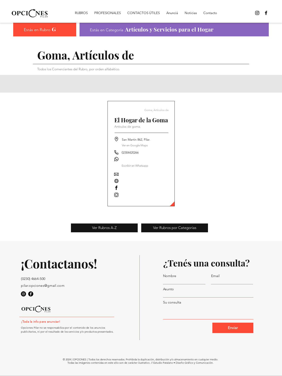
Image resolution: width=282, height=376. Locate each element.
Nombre (169, 276)
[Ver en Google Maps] (134, 145)
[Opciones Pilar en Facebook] (266, 13)
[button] (135, 165)
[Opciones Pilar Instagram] (257, 13)
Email (215, 276)
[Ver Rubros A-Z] (104, 227)
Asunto (168, 289)
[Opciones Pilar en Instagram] (23, 293)
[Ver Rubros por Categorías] (174, 227)
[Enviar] (232, 328)
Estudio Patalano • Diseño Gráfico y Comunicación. (183, 362)
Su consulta (172, 302)
